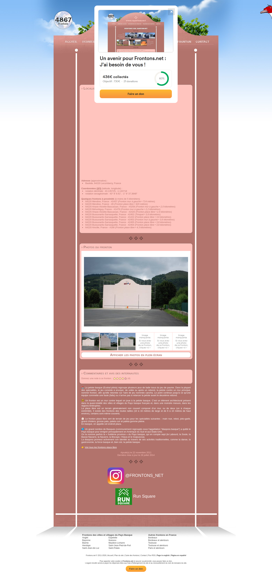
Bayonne (86, 540)
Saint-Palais (114, 548)
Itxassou (112, 540)
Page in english (163, 555)
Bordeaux (152, 537)
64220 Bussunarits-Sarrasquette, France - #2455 (109, 222)
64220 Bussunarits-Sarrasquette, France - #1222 (109, 217)
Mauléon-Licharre (117, 543)
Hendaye (86, 545)
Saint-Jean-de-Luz (90, 548)
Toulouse (152, 543)
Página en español (178, 555)
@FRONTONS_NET (136, 475)
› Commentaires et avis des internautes (110, 373)
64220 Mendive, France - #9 (99, 204)
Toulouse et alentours (158, 545)
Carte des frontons (132, 555)
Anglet (85, 537)
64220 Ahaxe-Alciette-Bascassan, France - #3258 (110, 206)
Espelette (113, 537)
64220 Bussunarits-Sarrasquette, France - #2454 (109, 225)
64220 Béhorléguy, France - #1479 (102, 209)
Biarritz (85, 543)
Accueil (71, 41)
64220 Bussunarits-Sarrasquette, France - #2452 (109, 214)
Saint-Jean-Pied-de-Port (120, 545)
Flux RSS (151, 555)
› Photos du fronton (96, 247)
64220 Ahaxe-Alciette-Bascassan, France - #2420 (110, 212)
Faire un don (136, 568)
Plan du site (119, 555)
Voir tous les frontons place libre (101, 447)
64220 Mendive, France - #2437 (101, 201)
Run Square (135, 496)
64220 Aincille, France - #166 (99, 227)
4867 (63, 19)
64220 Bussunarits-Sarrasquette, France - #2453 (109, 219)
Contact (202, 41)
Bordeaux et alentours (158, 540)
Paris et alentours (156, 548)
